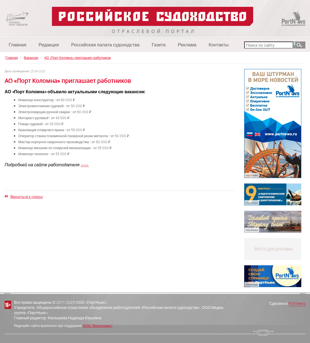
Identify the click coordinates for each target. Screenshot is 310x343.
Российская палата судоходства (105, 44)
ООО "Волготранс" (98, 325)
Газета (159, 44)
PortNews (297, 303)
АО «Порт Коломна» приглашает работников (77, 57)
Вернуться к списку (26, 196)
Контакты (218, 44)
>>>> (84, 164)
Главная (17, 44)
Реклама (187, 44)
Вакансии (31, 57)
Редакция (49, 44)
